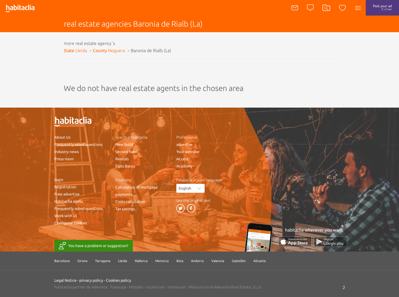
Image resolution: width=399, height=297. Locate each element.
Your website (187, 151)
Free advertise (67, 194)
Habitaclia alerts (68, 201)
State (75, 50)
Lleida (122, 261)
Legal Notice (65, 280)
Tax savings (125, 209)
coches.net (155, 287)
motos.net (177, 287)
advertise (184, 144)
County (109, 50)
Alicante (259, 261)
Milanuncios (199, 287)
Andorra (197, 261)
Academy (184, 166)
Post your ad (382, 7)
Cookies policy (118, 280)
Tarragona (102, 261)
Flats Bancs (125, 166)
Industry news (66, 151)
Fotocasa (118, 287)
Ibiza (179, 261)
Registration (65, 187)
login (58, 179)
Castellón (239, 261)
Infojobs (136, 287)
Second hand (126, 151)
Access (182, 159)
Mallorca (141, 261)
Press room (64, 159)
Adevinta (99, 287)
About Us (62, 137)
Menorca (162, 261)
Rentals (122, 159)
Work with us (65, 216)
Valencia (217, 261)
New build (124, 144)
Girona (82, 261)
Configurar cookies (70, 223)
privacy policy (91, 280)
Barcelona (62, 261)
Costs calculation (130, 201)
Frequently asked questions (78, 144)
